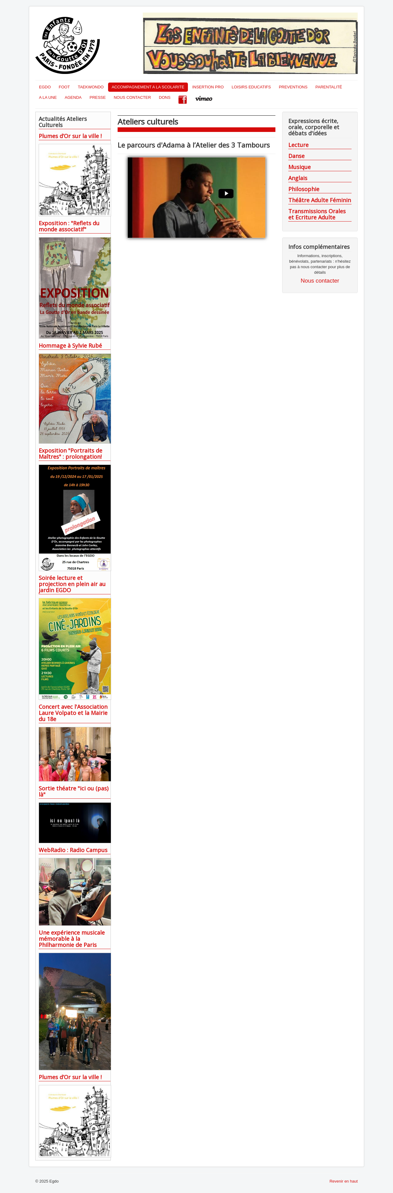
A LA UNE (48, 97)
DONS (165, 97)
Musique (299, 167)
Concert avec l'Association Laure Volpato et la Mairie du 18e (73, 713)
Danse (296, 156)
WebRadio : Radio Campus (73, 850)
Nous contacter (320, 280)
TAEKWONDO (90, 87)
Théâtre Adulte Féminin (319, 200)
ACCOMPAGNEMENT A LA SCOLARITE (148, 87)
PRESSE (98, 97)
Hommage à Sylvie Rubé (70, 345)
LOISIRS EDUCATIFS (251, 87)
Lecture (298, 145)
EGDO (45, 87)
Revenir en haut (343, 1181)
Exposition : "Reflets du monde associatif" (69, 226)
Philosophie (303, 189)
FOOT (64, 87)
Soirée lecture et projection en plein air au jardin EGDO (72, 584)
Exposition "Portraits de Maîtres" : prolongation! (70, 453)
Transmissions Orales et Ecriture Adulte (317, 214)
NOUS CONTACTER (132, 97)
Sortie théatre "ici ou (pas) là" (73, 791)
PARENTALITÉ (328, 87)
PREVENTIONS (293, 87)
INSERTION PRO (208, 87)
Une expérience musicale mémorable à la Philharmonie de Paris (72, 938)
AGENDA (73, 97)
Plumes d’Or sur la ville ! (70, 136)
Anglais (297, 178)
